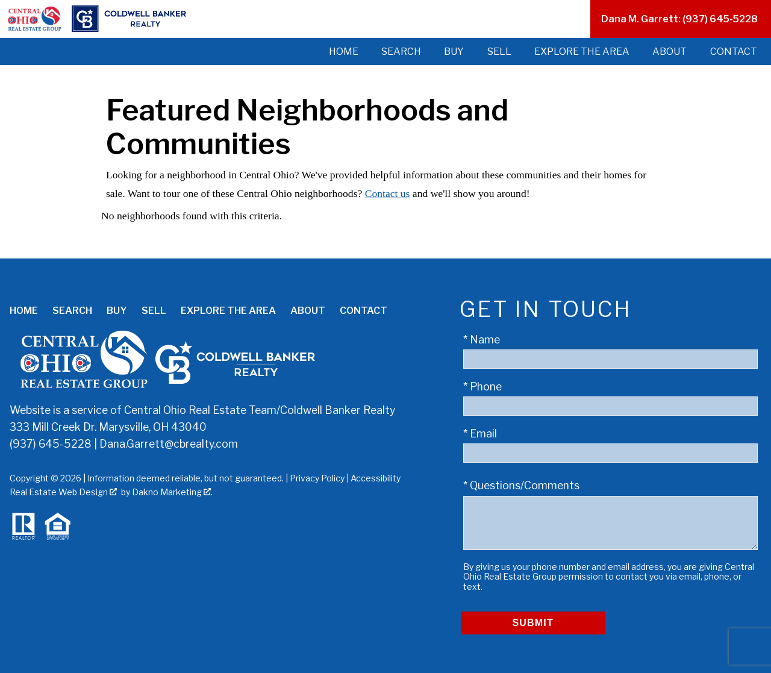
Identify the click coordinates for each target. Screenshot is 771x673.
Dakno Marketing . (172, 492)
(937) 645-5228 (51, 443)
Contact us (387, 193)
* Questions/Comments (521, 485)
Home (343, 52)
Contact (733, 52)
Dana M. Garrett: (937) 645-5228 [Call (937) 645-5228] (679, 19)
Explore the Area (581, 52)
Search (401, 52)
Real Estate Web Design (63, 492)
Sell (499, 52)
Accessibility (376, 478)
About (669, 52)
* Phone (482, 386)
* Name (481, 339)
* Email (480, 433)
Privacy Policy (317, 478)
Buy (454, 52)
